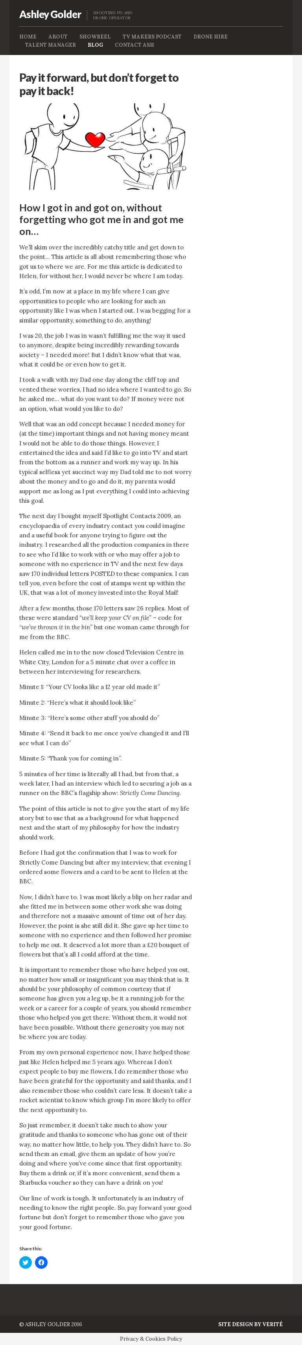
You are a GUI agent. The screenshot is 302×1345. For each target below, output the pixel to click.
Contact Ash (134, 45)
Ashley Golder (50, 14)
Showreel (95, 36)
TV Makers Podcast (152, 36)
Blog (95, 45)
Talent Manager (50, 45)
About (58, 36)
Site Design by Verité (250, 1324)
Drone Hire (210, 36)
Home (28, 36)
